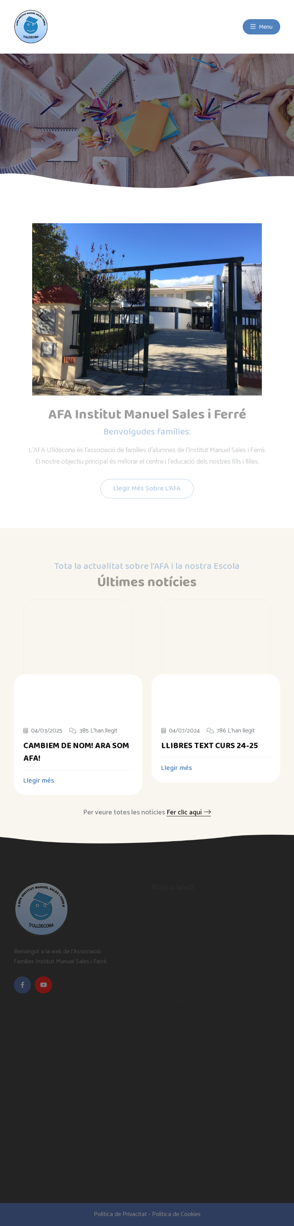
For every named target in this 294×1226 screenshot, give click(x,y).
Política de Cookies (176, 1214)
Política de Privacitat (120, 1214)
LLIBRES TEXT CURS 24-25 (209, 746)
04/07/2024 (180, 731)
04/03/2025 (42, 731)
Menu (261, 27)
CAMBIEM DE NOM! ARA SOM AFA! (76, 752)
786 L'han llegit (231, 731)
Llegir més (43, 780)
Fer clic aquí (189, 812)
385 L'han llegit (93, 731)
